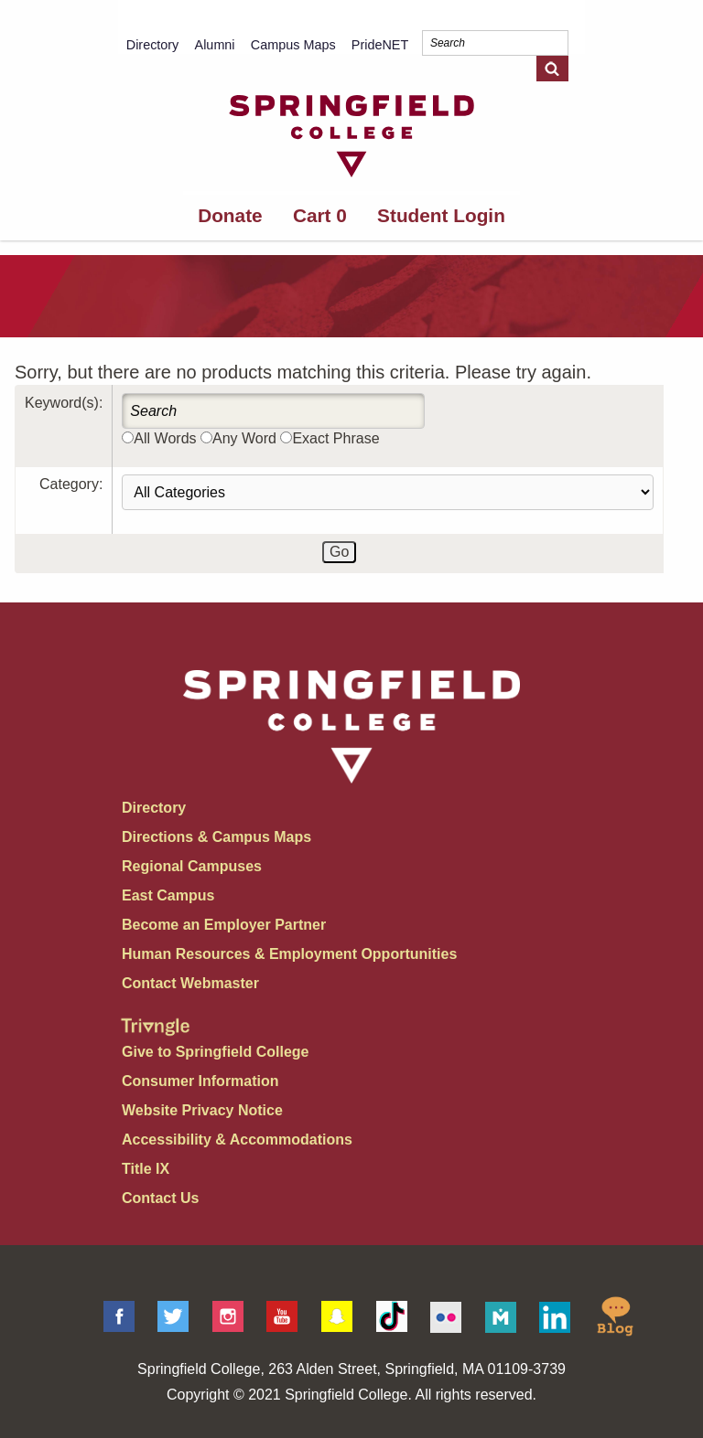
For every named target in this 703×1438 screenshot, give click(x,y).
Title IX (145, 1169)
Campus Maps (293, 44)
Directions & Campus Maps (216, 837)
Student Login (441, 215)
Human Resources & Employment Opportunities (289, 954)
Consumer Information (200, 1081)
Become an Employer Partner (224, 924)
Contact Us (160, 1198)
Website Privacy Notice (202, 1110)
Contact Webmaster (190, 983)
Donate (230, 215)
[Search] (495, 43)
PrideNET (380, 44)
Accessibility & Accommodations (237, 1139)
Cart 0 (320, 215)
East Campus (168, 895)
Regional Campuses (192, 866)
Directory (152, 44)
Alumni (215, 44)
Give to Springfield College (215, 1052)
